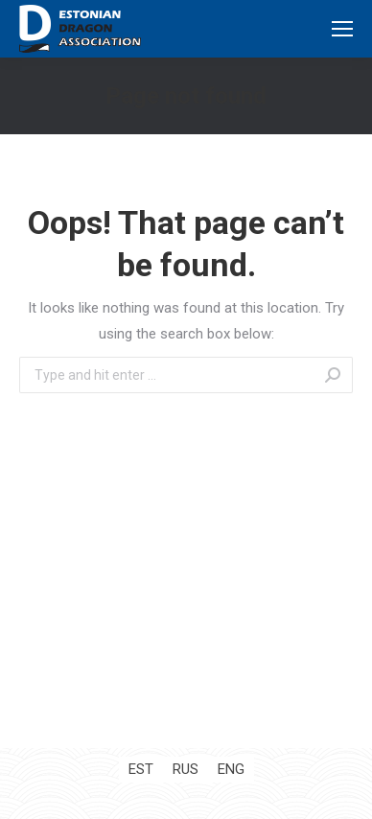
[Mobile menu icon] (342, 28)
